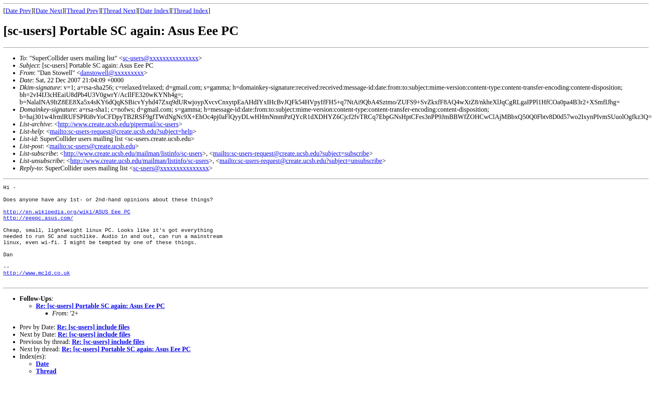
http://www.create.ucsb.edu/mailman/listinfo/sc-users (133, 153)
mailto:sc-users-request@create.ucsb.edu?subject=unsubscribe (301, 160)
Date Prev (18, 10)
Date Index (154, 10)
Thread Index (190, 10)
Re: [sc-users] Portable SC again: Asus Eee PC (100, 325)
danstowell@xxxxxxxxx (112, 72)
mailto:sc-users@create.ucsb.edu (92, 146)
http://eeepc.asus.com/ (38, 225)
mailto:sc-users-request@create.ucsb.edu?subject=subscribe (291, 153)
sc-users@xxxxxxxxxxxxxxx (160, 58)
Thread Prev (82, 10)
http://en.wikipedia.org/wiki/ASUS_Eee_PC (66, 217)
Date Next (49, 10)
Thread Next (119, 10)
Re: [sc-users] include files (93, 346)
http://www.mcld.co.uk (36, 291)
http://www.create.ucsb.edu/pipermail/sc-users (118, 124)
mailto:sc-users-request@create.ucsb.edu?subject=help (121, 131)
